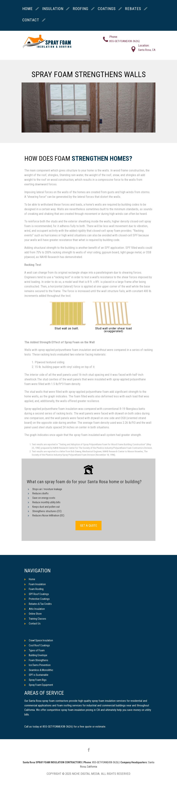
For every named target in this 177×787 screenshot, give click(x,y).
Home (29, 579)
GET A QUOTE (88, 525)
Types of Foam (34, 650)
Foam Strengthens (36, 660)
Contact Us (32, 623)
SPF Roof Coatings (36, 594)
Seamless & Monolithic (38, 670)
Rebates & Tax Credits (38, 603)
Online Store (33, 613)
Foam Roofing (34, 589)
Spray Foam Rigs (35, 679)
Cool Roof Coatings (37, 645)
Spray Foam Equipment (38, 684)
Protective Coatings (37, 599)
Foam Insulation (35, 584)
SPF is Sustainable (36, 675)
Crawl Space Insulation (38, 640)
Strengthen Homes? (102, 158)
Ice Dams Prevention (37, 665)
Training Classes (35, 618)
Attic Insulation (34, 608)
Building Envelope (35, 655)
